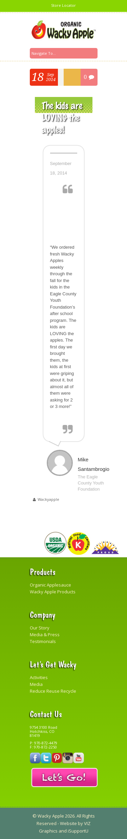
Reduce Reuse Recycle (53, 691)
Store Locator (63, 5)
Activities (39, 677)
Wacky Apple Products (53, 591)
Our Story (39, 627)
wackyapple (48, 499)
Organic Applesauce (50, 585)
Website (68, 823)
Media (36, 684)
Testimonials (43, 641)
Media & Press (45, 634)
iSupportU (78, 831)
